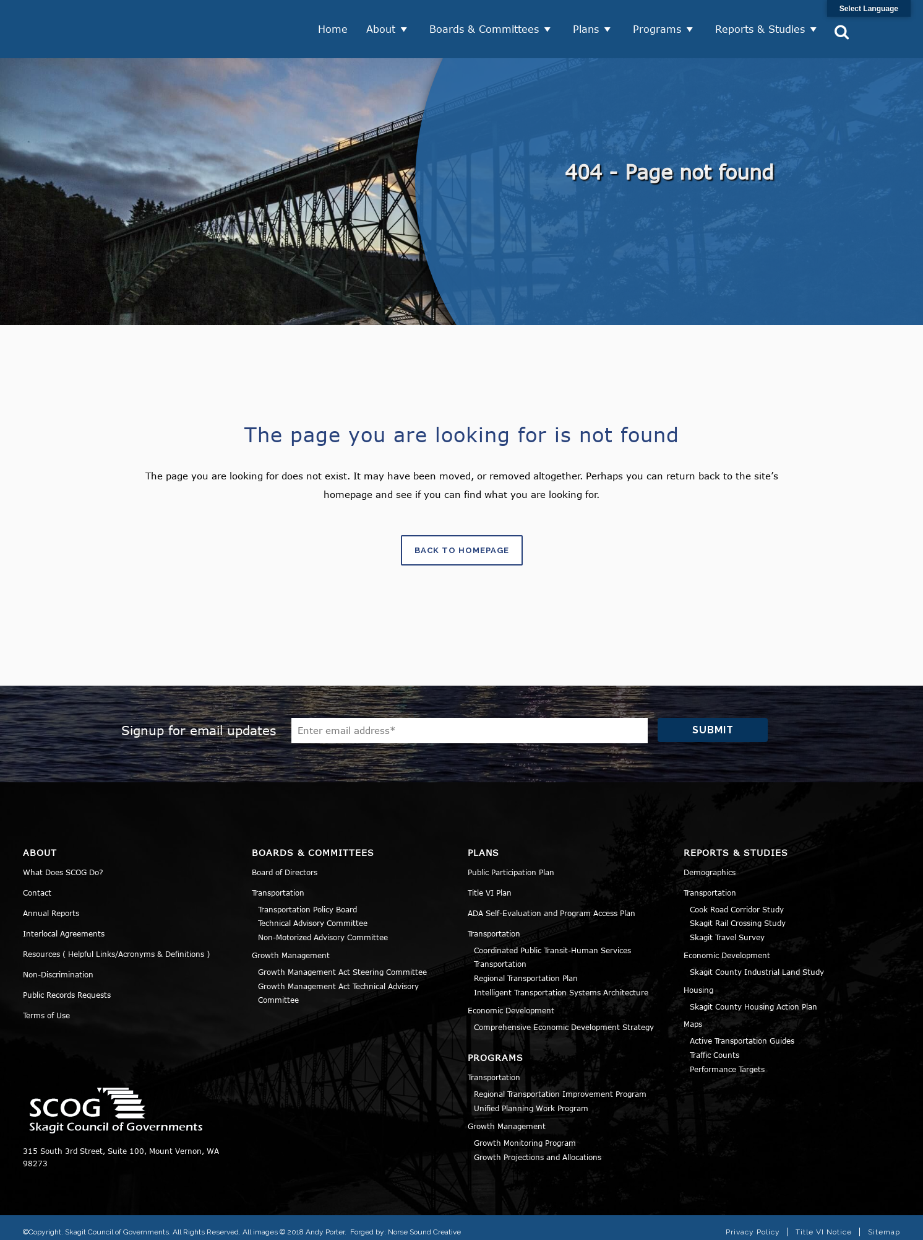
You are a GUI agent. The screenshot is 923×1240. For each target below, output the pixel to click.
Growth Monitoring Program (525, 1134)
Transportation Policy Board (307, 900)
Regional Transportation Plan (526, 969)
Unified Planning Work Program (531, 1099)
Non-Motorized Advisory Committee (323, 928)
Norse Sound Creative (424, 1223)
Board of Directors (284, 863)
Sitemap (884, 1224)
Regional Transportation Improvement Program (560, 1085)
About (382, 24)
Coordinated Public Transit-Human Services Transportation (552, 948)
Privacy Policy (753, 1224)
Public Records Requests (67, 986)
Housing (698, 981)
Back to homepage (461, 542)
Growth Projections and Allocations (537, 1148)
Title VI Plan (490, 884)
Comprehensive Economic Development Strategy (564, 1018)
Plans (587, 24)
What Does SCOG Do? (63, 863)
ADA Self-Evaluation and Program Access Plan (551, 904)
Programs (658, 24)
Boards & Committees (485, 24)
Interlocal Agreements (64, 924)
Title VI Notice (824, 1224)
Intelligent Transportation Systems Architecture (561, 983)
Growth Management (291, 946)
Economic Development (511, 1001)
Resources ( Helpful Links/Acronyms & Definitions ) (116, 945)
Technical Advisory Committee (312, 914)
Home (334, 24)
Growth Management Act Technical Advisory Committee (338, 984)
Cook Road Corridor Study (737, 900)
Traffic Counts (714, 1046)
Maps (693, 1015)
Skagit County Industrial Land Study (757, 963)
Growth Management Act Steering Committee (342, 963)
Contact (37, 884)
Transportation (278, 884)
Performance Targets (727, 1060)
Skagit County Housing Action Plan (753, 997)
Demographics (710, 863)
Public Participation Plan (511, 863)
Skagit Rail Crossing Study (738, 914)
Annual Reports (51, 904)
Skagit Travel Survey (727, 928)
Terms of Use (46, 1006)
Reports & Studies (761, 24)
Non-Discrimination (58, 965)
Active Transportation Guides (742, 1032)
